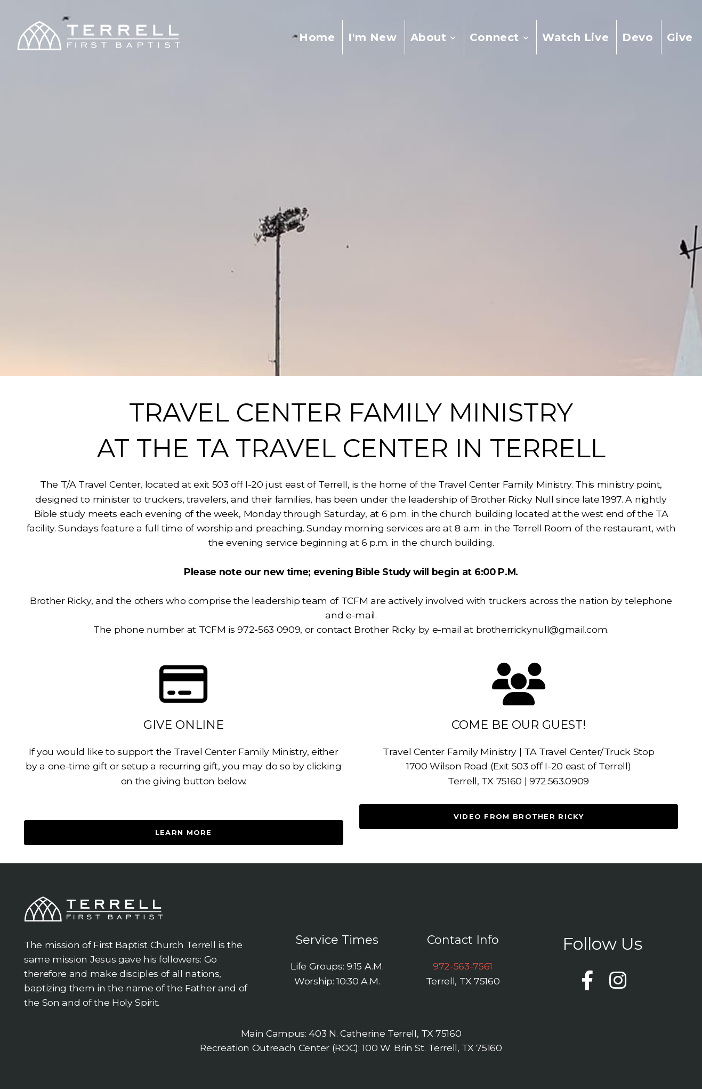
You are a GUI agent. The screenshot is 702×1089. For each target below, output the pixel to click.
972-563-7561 (463, 966)
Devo (637, 37)
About (433, 37)
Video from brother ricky (519, 816)
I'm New (372, 37)
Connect (499, 37)
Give (680, 37)
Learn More (183, 832)
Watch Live (575, 37)
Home (317, 37)
